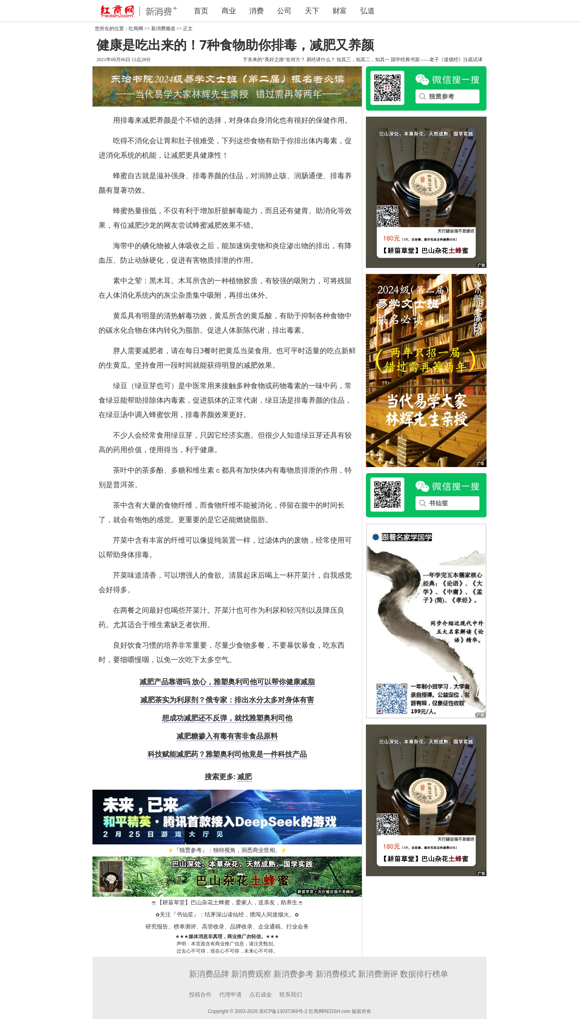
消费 (256, 11)
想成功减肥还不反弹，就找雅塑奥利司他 (227, 718)
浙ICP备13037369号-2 (283, 1011)
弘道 (367, 11)
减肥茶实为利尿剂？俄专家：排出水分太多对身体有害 (227, 699)
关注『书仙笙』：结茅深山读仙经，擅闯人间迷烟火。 (227, 915)
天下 (312, 11)
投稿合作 (200, 995)
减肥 (244, 776)
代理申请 (230, 995)
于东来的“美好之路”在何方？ (274, 59)
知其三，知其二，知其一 (363, 59)
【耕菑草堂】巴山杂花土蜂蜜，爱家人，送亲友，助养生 (227, 903)
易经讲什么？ (320, 59)
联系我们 (290, 995)
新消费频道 (163, 28)
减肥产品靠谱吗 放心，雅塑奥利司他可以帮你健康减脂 (227, 681)
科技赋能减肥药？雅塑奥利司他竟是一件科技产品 (227, 754)
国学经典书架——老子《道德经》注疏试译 (436, 59)
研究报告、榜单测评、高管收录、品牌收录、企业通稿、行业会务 (227, 927)
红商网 (136, 28)
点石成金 (260, 995)
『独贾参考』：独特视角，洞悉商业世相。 (227, 850)
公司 (284, 11)
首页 (201, 11)
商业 (229, 11)
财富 (340, 11)
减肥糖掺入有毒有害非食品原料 (227, 736)
